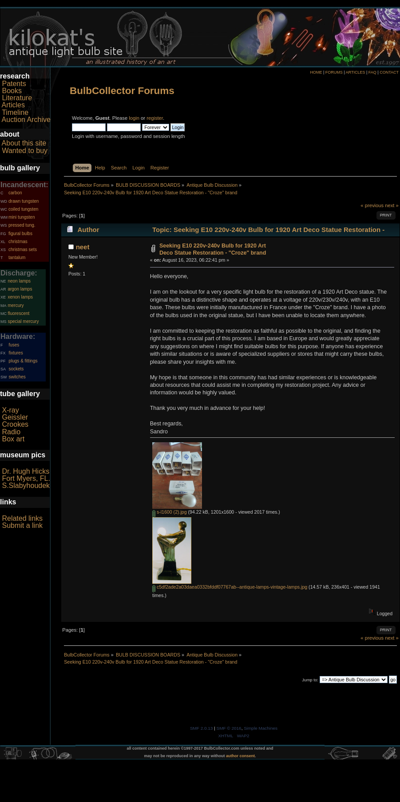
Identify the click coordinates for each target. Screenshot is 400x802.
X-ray (10, 410)
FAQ (372, 72)
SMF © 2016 (229, 728)
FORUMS (334, 72)
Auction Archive (26, 119)
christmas (18, 241)
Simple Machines (260, 728)
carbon (15, 192)
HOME (316, 72)
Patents (14, 83)
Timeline (15, 112)
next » (392, 205)
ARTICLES (355, 72)
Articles (13, 105)
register (155, 118)
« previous (372, 205)
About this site (24, 143)
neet (83, 247)
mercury (16, 305)
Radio (11, 432)
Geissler (15, 417)
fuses (13, 344)
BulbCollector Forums (122, 90)
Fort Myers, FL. (26, 478)
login (134, 118)
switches (16, 376)
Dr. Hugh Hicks (25, 471)
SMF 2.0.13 (201, 728)
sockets (16, 368)
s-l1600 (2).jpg (169, 512)
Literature (17, 98)
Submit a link (22, 525)
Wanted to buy (25, 150)
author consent (240, 756)
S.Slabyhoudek (26, 485)
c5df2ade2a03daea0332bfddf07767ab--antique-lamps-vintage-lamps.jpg (229, 587)
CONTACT (389, 72)
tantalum (16, 257)
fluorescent (18, 313)
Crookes (15, 424)
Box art (13, 439)
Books (11, 90)
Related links (22, 518)
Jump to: (310, 679)
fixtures (15, 352)
